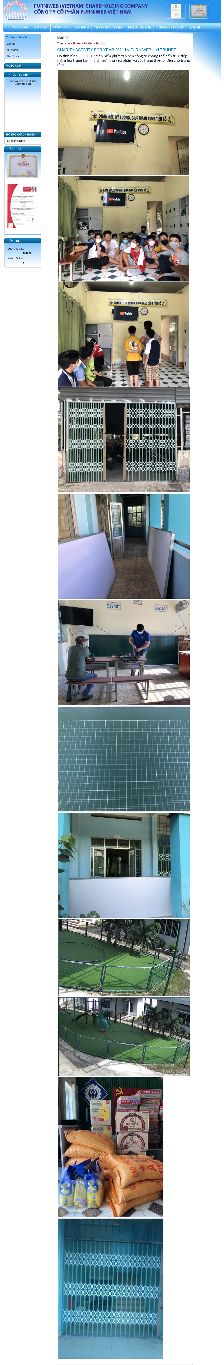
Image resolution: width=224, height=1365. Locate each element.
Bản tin (11, 43)
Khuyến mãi (13, 56)
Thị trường (13, 50)
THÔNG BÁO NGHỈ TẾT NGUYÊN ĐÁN (22, 83)
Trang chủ (63, 43)
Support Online (16, 140)
